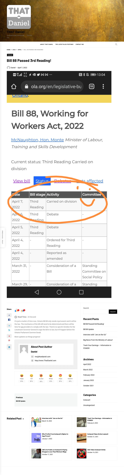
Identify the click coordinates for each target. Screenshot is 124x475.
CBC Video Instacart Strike (96, 450)
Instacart (10, 55)
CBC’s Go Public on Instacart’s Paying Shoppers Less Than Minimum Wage (54, 451)
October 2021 (88, 386)
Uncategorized (89, 405)
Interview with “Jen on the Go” (94, 335)
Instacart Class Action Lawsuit (97, 434)
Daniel (13, 68)
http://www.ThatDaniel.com (43, 360)
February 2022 (88, 375)
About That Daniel (46, 44)
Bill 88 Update (88, 329)
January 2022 (88, 380)
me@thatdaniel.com (40, 357)
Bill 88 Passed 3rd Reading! (93, 324)
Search (86, 308)
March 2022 (88, 370)
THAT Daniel (15, 32)
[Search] (116, 44)
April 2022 (87, 364)
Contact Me (80, 44)
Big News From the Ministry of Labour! (98, 340)
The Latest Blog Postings (64, 44)
